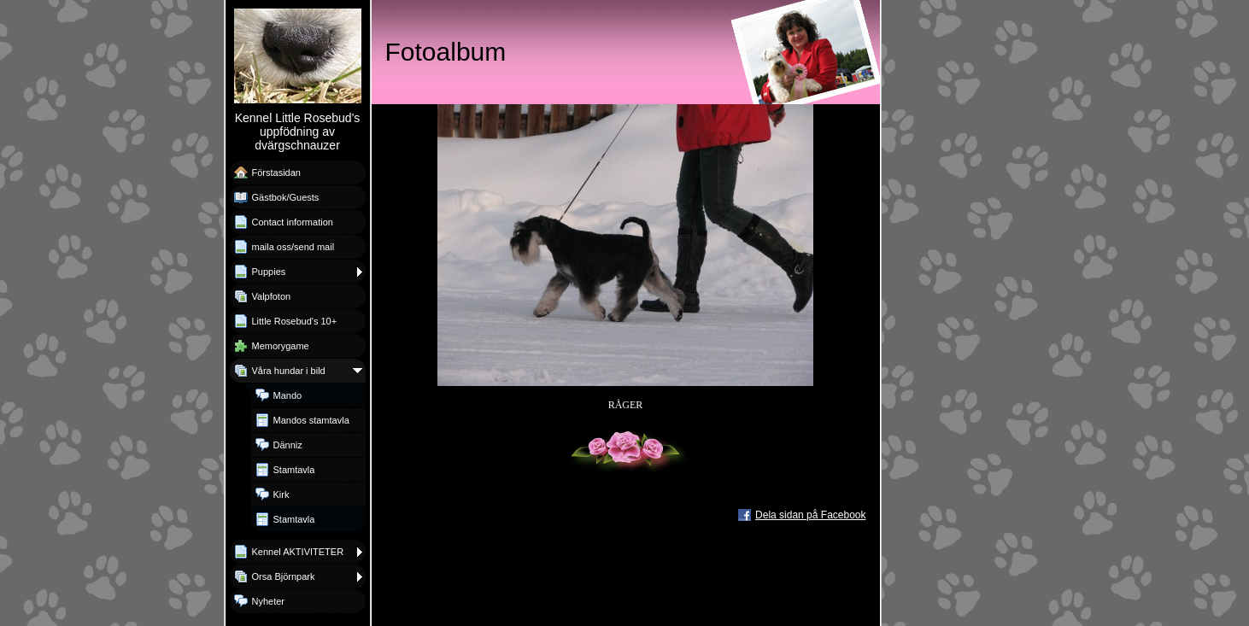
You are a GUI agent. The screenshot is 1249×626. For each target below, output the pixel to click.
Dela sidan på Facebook (810, 515)
